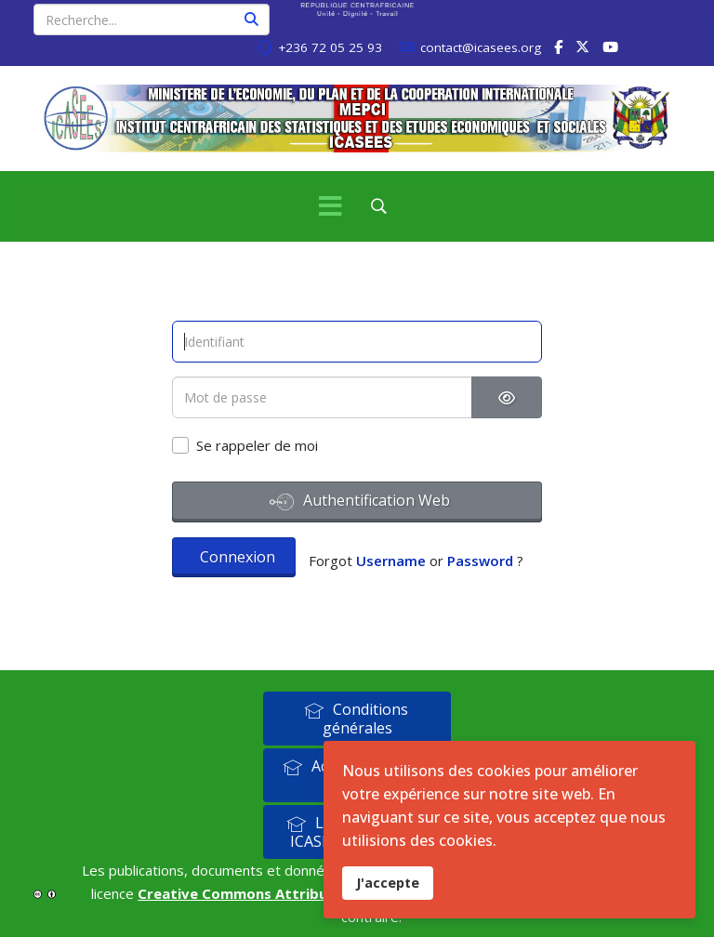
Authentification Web (360, 502)
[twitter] (582, 46)
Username (391, 560)
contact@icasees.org (480, 47)
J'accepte (387, 882)
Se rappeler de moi (257, 445)
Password (480, 560)
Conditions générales (356, 718)
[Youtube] (610, 46)
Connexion (237, 557)
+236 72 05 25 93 (330, 47)
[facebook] (558, 46)
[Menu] (330, 206)
